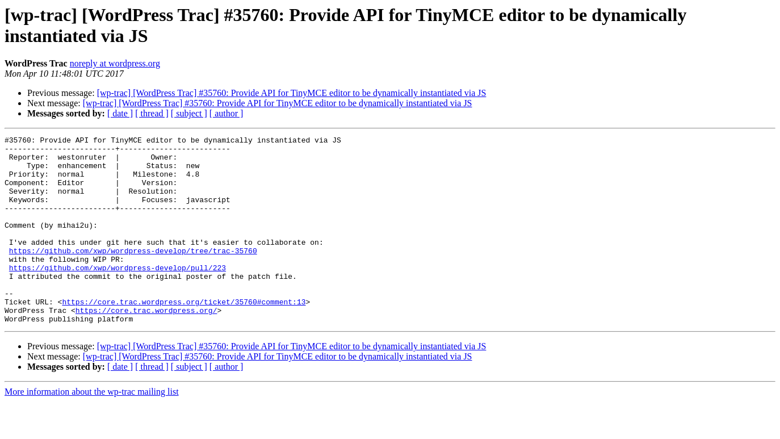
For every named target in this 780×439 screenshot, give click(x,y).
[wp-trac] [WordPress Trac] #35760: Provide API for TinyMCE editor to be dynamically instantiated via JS (292, 93)
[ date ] (120, 113)
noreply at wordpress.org (115, 63)
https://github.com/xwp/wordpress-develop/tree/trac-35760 (133, 274)
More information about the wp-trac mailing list (92, 429)
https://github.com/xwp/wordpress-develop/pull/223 (117, 295)
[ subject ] (189, 113)
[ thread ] (152, 113)
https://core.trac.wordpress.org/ (146, 346)
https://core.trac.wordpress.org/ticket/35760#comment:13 (183, 336)
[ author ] (226, 113)
